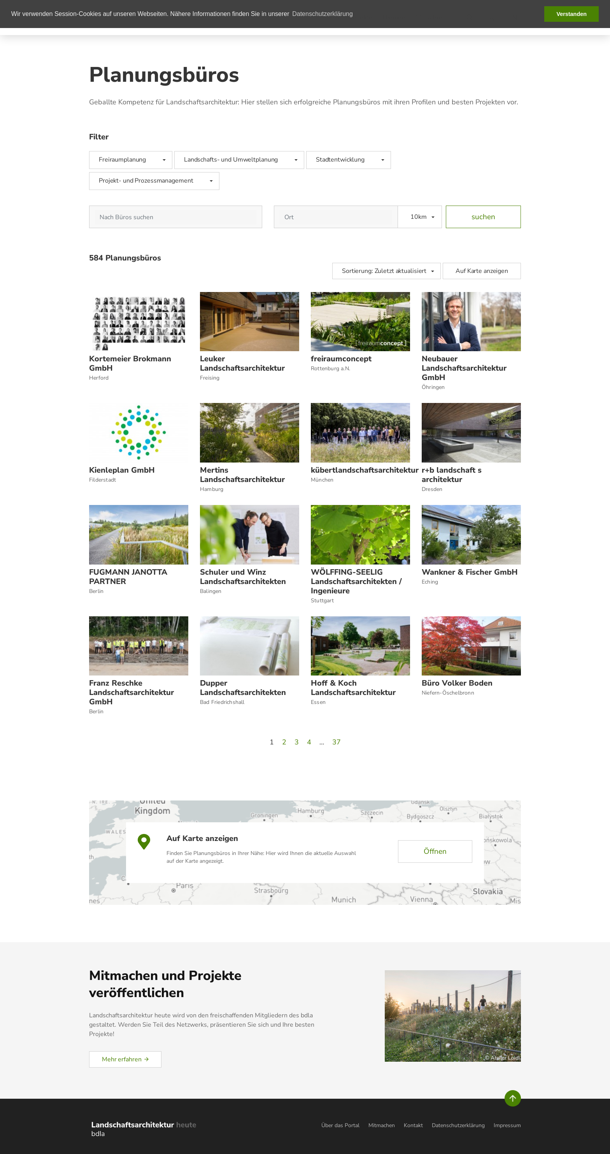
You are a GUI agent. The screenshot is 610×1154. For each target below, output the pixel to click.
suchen (483, 217)
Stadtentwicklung (346, 159)
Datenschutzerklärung (458, 1125)
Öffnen (435, 851)
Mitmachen (381, 1125)
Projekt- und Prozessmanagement (152, 180)
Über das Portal (340, 1125)
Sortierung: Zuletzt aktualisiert (384, 271)
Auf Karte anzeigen (482, 271)
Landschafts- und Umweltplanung (237, 159)
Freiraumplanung (128, 159)
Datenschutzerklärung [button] (322, 14)
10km (418, 217)
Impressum (507, 1125)
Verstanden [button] (571, 14)
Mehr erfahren (121, 1059)
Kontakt (413, 1125)
